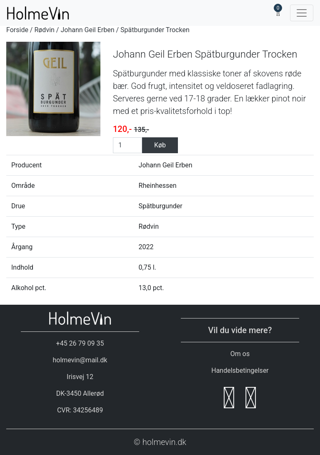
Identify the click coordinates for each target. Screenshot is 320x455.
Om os (240, 354)
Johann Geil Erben (87, 30)
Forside (17, 30)
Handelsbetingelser (240, 370)
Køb (160, 145)
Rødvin (44, 30)
